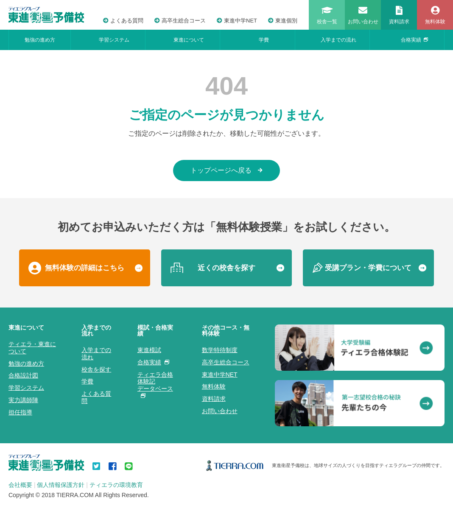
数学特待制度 (220, 350)
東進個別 (282, 20)
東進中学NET (237, 20)
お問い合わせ (220, 411)
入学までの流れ (338, 40)
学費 (264, 40)
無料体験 (214, 386)
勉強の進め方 (40, 40)
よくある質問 (123, 20)
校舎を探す (96, 369)
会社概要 (20, 484)
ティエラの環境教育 (116, 484)
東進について (188, 40)
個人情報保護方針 (60, 484)
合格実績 (414, 40)
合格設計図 (23, 375)
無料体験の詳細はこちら (84, 268)
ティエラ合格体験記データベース (155, 384)
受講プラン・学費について (368, 268)
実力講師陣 (23, 400)
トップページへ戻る (226, 170)
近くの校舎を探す (226, 268)
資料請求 (214, 398)
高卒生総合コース (180, 20)
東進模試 (149, 350)
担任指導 (20, 412)
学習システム (114, 40)
